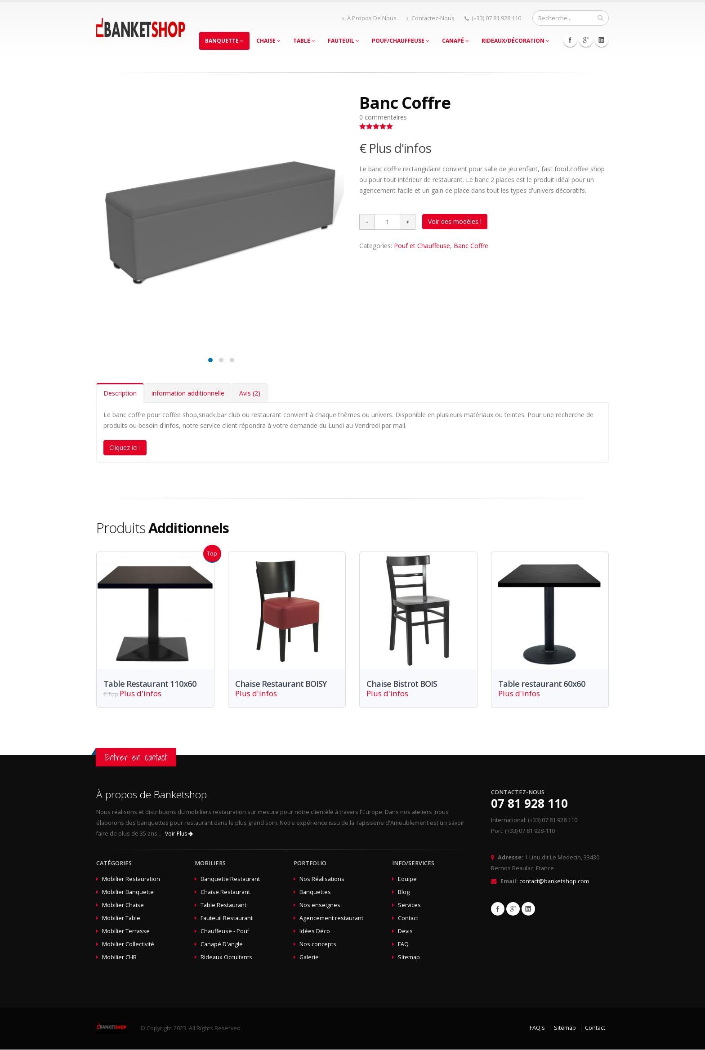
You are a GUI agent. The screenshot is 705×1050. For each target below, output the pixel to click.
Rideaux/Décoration (515, 40)
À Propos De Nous (369, 18)
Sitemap (409, 957)
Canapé (455, 40)
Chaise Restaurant (225, 892)
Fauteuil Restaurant (227, 918)
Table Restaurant (223, 905)
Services (409, 905)
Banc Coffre (471, 245)
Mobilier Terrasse (126, 931)
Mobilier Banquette (128, 892)
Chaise (268, 40)
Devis (405, 931)
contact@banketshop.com (554, 881)
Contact (408, 918)
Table (304, 40)
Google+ (586, 40)
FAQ (403, 944)
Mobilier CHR (119, 957)
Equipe (407, 879)
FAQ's (537, 1028)
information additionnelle (188, 393)
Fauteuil (343, 40)
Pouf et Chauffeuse (422, 245)
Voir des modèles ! (455, 221)
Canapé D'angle (222, 944)
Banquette (224, 40)
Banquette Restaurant (230, 879)
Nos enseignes (319, 905)
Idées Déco (314, 931)
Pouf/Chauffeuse (400, 40)
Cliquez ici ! (125, 447)
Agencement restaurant (331, 918)
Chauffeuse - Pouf (225, 931)
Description (120, 393)
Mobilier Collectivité (128, 944)
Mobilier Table (121, 918)
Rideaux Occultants (226, 957)
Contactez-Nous (430, 18)
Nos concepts (317, 944)
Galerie (309, 957)
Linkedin (601, 40)
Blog (404, 892)
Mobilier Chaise (123, 905)
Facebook (570, 40)
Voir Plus (179, 834)
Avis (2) (249, 393)
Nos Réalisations (321, 879)
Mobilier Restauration (131, 879)
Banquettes (315, 892)
